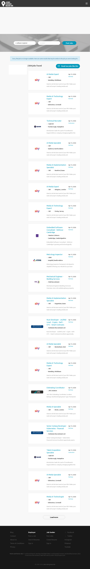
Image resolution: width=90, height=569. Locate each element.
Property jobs (61, 554)
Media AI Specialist (54, 406)
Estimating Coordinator (56, 387)
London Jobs (53, 554)
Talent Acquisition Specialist (54, 450)
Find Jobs (69, 43)
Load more (54, 516)
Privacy (12, 546)
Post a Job (32, 535)
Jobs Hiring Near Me (49, 563)
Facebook (70, 531)
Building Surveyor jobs (74, 553)
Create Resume (52, 539)
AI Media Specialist (54, 142)
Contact (13, 535)
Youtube (67, 546)
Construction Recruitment (32, 554)
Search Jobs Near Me (37, 553)
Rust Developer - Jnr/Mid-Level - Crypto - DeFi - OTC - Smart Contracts (57, 321)
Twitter (69, 535)
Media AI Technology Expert (55, 96)
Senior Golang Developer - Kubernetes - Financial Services (57, 427)
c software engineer (19, 70)
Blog (11, 531)
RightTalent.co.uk (48, 553)
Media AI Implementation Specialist (56, 165)
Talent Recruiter (44, 554)
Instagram (68, 539)
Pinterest (68, 542)
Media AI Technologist (55, 496)
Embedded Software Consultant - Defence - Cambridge (55, 229)
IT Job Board (27, 553)
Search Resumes (34, 539)
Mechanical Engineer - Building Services (55, 277)
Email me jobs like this (69, 65)
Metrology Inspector (55, 253)
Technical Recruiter (54, 120)
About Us (13, 539)
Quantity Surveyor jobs (60, 553)
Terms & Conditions (17, 542)
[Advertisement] (45, 20)
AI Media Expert (53, 73)
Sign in (30, 542)
